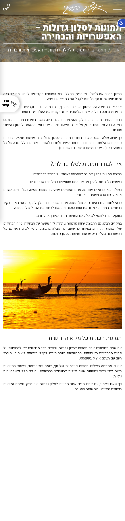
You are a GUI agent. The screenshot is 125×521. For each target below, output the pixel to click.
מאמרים (98, 50)
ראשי (117, 50)
